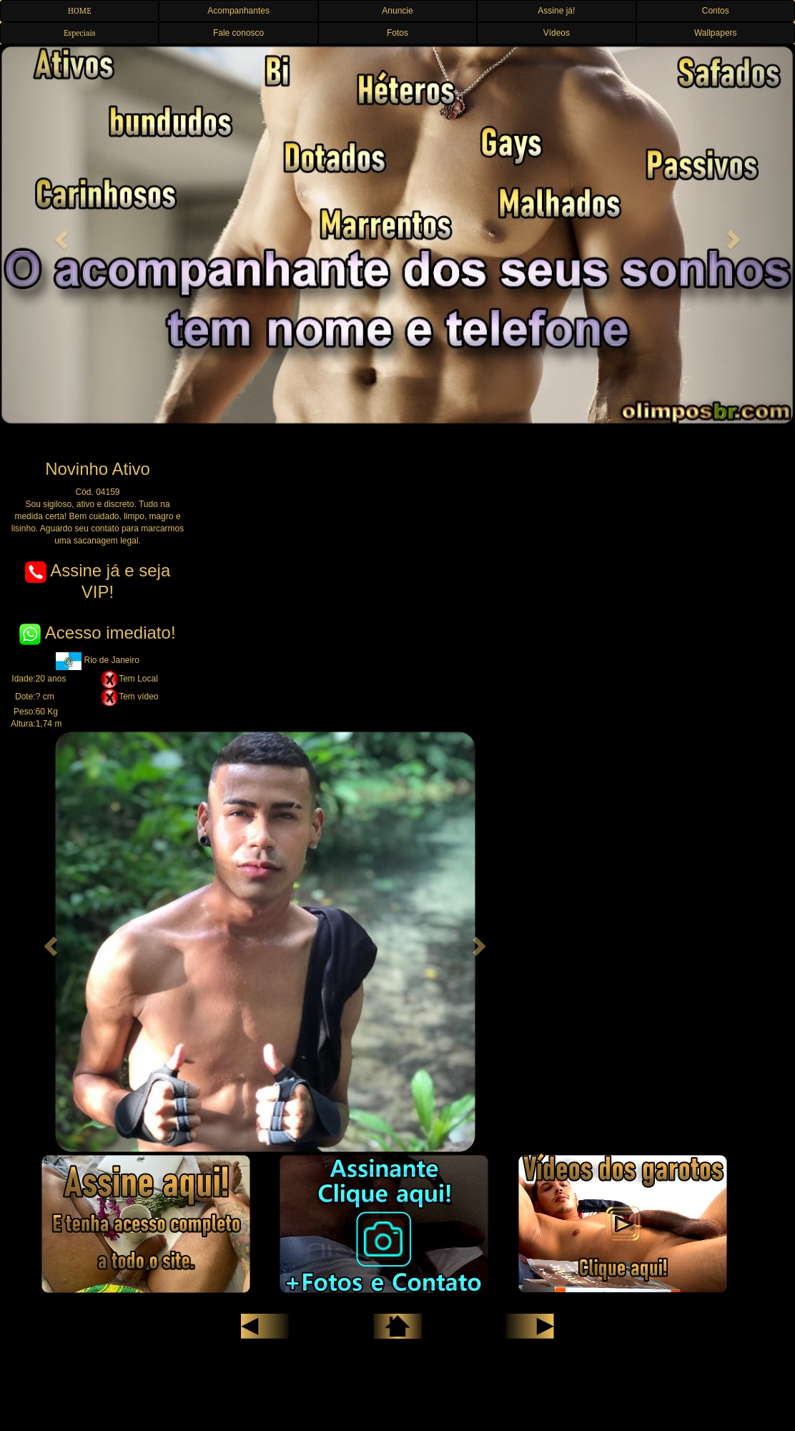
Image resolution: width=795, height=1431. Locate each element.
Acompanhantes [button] (238, 11)
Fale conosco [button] (238, 33)
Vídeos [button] (556, 33)
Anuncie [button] (397, 11)
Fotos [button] (397, 33)
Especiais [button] (80, 33)
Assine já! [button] (556, 11)
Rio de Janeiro (97, 660)
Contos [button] (715, 11)
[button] (59, 235)
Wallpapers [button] (715, 33)
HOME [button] (80, 11)
